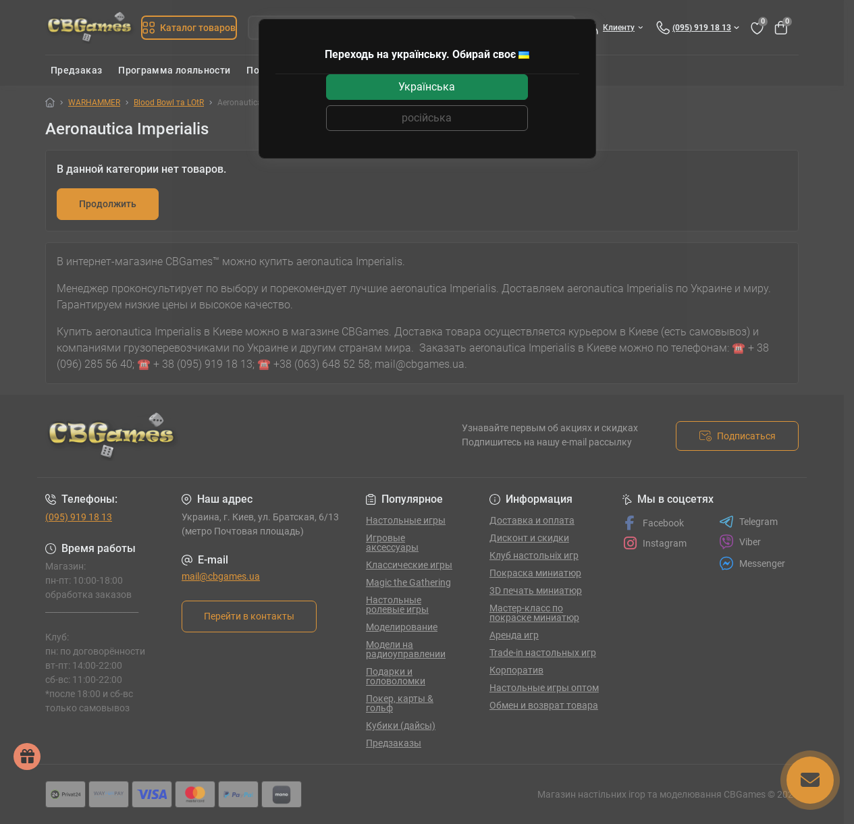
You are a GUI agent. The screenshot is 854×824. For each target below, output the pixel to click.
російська (427, 117)
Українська (426, 86)
